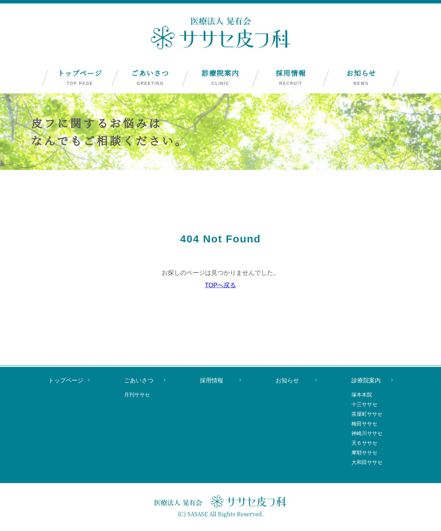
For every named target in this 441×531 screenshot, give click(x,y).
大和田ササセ (366, 462)
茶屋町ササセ (366, 414)
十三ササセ (364, 404)
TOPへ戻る (220, 285)
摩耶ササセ (364, 452)
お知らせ (361, 78)
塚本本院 (361, 395)
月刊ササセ (137, 395)
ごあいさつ (150, 78)
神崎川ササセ (366, 433)
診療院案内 (220, 78)
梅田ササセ (364, 424)
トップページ (80, 78)
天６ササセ (364, 443)
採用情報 (291, 78)
